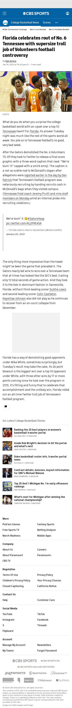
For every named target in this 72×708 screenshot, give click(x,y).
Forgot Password (47, 650)
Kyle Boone (10, 61)
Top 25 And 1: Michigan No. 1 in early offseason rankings (41, 485)
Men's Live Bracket (38, 29)
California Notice (46, 586)
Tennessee (9, 131)
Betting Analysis (46, 530)
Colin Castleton (46, 294)
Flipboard (8, 631)
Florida (34, 131)
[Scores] (47, 22)
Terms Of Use (10, 575)
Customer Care (46, 600)
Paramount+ (44, 555)
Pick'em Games (11, 524)
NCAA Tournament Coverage (15, 29)
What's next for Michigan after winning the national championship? (39, 498)
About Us (8, 549)
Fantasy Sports (45, 524)
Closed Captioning (13, 586)
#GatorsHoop (36, 218)
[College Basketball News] (25, 22)
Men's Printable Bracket (59, 29)
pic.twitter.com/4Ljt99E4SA (24, 223)
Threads (42, 625)
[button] (57, 22)
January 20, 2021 (15, 234)
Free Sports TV (11, 530)
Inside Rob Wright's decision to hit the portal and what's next (40, 445)
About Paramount (13, 555)
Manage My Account (14, 645)
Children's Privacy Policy (16, 580)
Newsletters (44, 645)
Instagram (8, 619)
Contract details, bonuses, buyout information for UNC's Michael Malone (41, 472)
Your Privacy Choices (49, 580)
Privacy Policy (45, 575)
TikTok (41, 614)
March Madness (11, 535)
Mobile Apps (44, 535)
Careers (41, 549)
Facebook (42, 619)
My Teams (8, 650)
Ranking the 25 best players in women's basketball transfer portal (37, 431)
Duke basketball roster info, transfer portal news (40, 458)
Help (5, 600)
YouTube (7, 614)
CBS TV (7, 560)
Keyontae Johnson (14, 298)
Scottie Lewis (58, 289)
